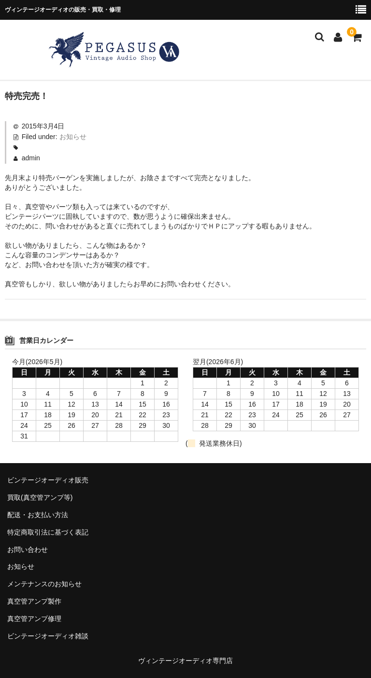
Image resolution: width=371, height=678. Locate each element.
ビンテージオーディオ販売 (47, 480)
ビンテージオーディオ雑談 (47, 636)
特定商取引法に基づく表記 (47, 532)
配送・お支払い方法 (37, 515)
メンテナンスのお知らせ (44, 584)
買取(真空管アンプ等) (39, 497)
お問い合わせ (27, 549)
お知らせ (72, 137)
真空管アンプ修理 (34, 618)
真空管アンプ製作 (34, 601)
